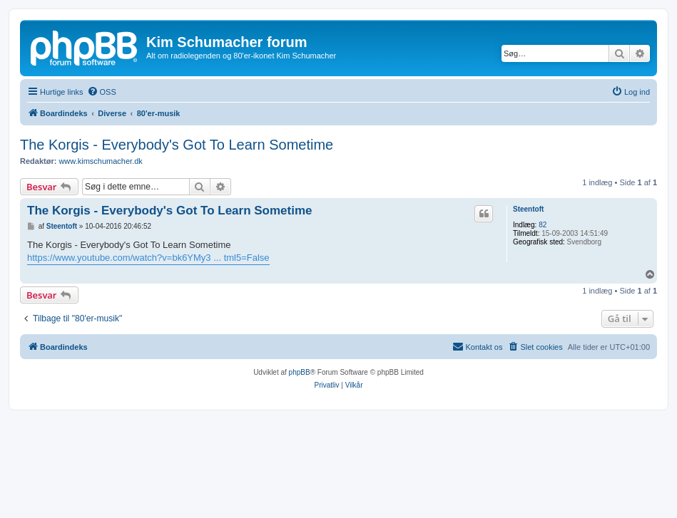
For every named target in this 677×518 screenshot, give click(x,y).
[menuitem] (101, 91)
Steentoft (528, 209)
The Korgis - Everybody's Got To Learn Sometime (176, 144)
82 (542, 225)
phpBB (299, 372)
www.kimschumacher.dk (100, 161)
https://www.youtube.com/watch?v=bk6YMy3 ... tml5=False (148, 257)
